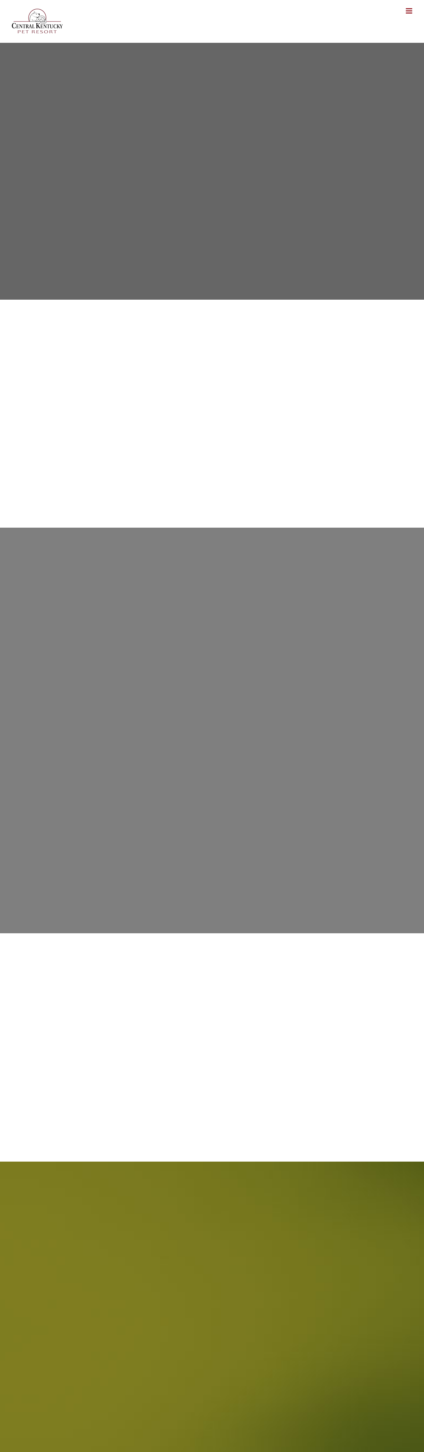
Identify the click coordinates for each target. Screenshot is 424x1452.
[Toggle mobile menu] (409, 11)
